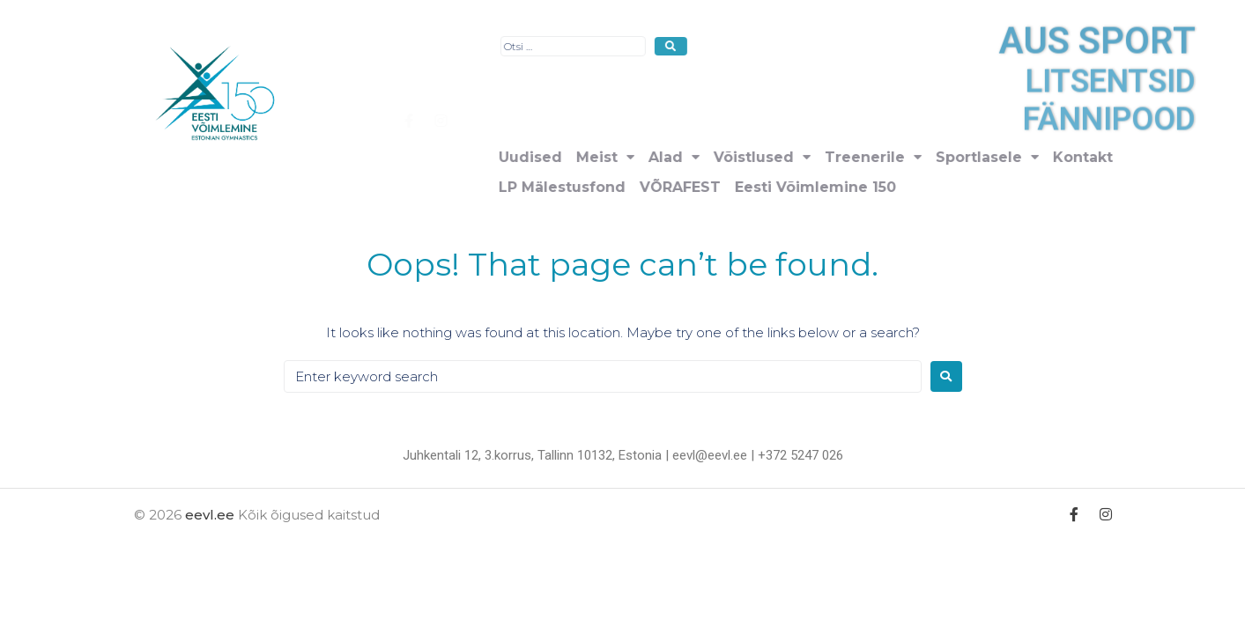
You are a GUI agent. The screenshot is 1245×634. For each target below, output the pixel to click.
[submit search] (923, 46)
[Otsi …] (825, 46)
